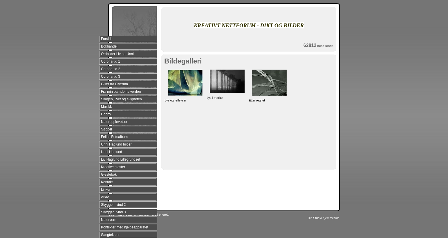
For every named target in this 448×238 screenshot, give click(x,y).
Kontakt (107, 182)
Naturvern (108, 220)
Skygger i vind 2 (113, 205)
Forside (107, 39)
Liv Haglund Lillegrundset (120, 159)
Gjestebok (109, 174)
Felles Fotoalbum (114, 137)
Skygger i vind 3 (113, 212)
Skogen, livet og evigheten (121, 99)
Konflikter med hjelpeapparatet (124, 227)
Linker (106, 190)
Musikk (106, 107)
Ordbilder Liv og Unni (117, 54)
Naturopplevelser (114, 122)
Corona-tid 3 (110, 77)
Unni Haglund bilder (116, 144)
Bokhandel (109, 46)
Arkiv (105, 197)
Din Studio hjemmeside (323, 218)
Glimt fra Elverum (114, 84)
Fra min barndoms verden (121, 92)
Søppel (106, 129)
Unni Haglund (111, 152)
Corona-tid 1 (110, 61)
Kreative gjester (113, 167)
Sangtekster (110, 235)
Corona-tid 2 (110, 69)
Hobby (106, 114)
